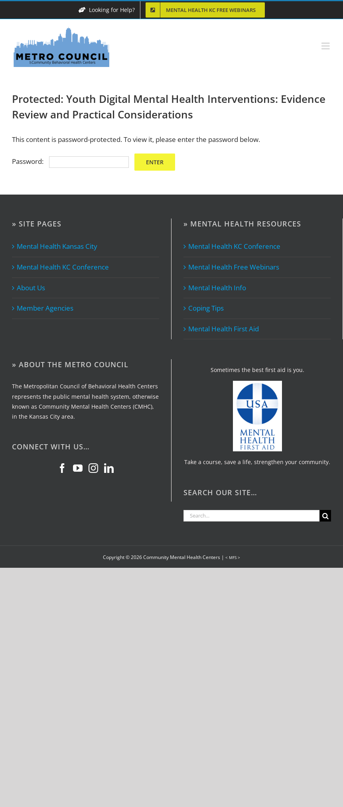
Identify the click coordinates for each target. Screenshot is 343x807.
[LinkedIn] (109, 468)
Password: (70, 161)
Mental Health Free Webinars (233, 267)
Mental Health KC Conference (63, 267)
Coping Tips (206, 308)
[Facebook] (62, 468)
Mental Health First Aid (223, 328)
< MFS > (232, 557)
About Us (31, 287)
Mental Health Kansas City (57, 246)
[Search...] (251, 516)
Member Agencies (45, 308)
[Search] (325, 516)
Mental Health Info (217, 287)
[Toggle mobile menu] (326, 46)
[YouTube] (78, 468)
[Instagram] (93, 468)
